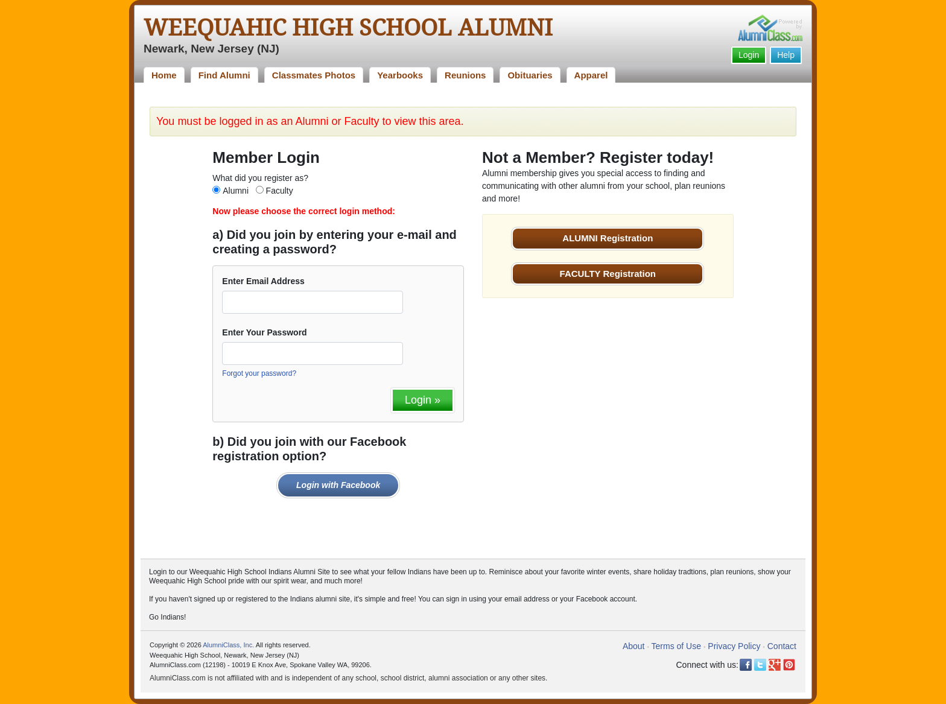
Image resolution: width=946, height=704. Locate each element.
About (634, 646)
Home (164, 75)
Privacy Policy (734, 646)
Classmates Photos (313, 75)
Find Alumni (224, 75)
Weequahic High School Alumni (348, 27)
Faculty (279, 190)
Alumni (236, 190)
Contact (781, 646)
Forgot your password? (259, 373)
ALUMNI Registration (607, 238)
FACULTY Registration (608, 273)
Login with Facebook (338, 485)
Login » (422, 400)
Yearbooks (400, 75)
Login (748, 55)
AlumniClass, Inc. (228, 645)
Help (786, 55)
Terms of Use (676, 646)
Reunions (465, 75)
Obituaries (529, 75)
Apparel (591, 75)
